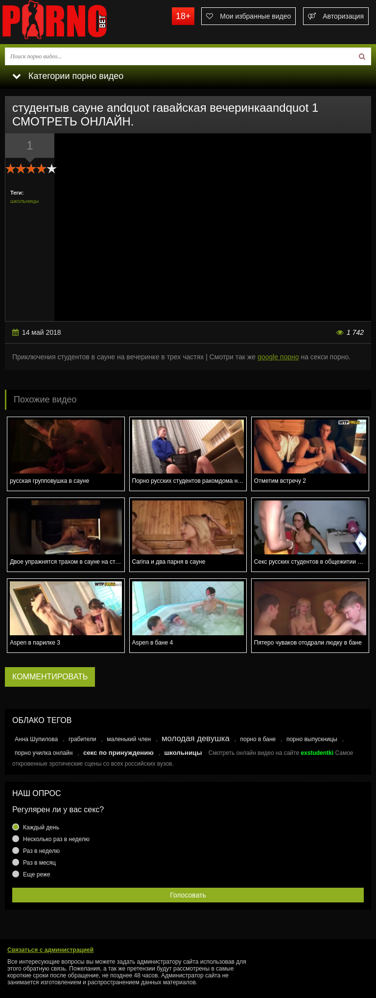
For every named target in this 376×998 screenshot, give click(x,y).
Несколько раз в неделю (56, 839)
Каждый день (41, 827)
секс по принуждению (118, 752)
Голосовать (188, 895)
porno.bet (73, 22)
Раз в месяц (39, 862)
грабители (82, 739)
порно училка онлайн (43, 752)
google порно (278, 357)
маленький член (129, 739)
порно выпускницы (311, 739)
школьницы (24, 201)
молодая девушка (196, 738)
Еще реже (36, 874)
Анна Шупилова (36, 739)
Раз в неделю (41, 851)
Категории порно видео (67, 76)
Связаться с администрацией (50, 950)
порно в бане (258, 739)
